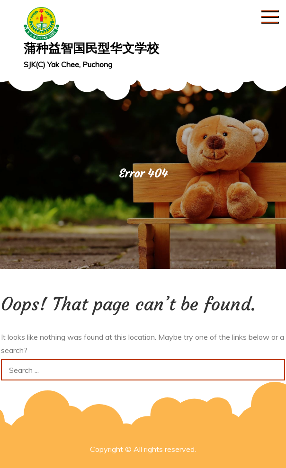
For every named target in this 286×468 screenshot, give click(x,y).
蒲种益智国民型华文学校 (91, 48)
